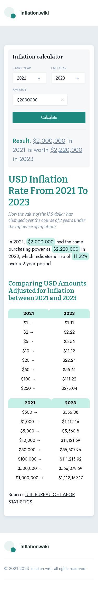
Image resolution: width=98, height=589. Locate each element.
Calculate (49, 117)
